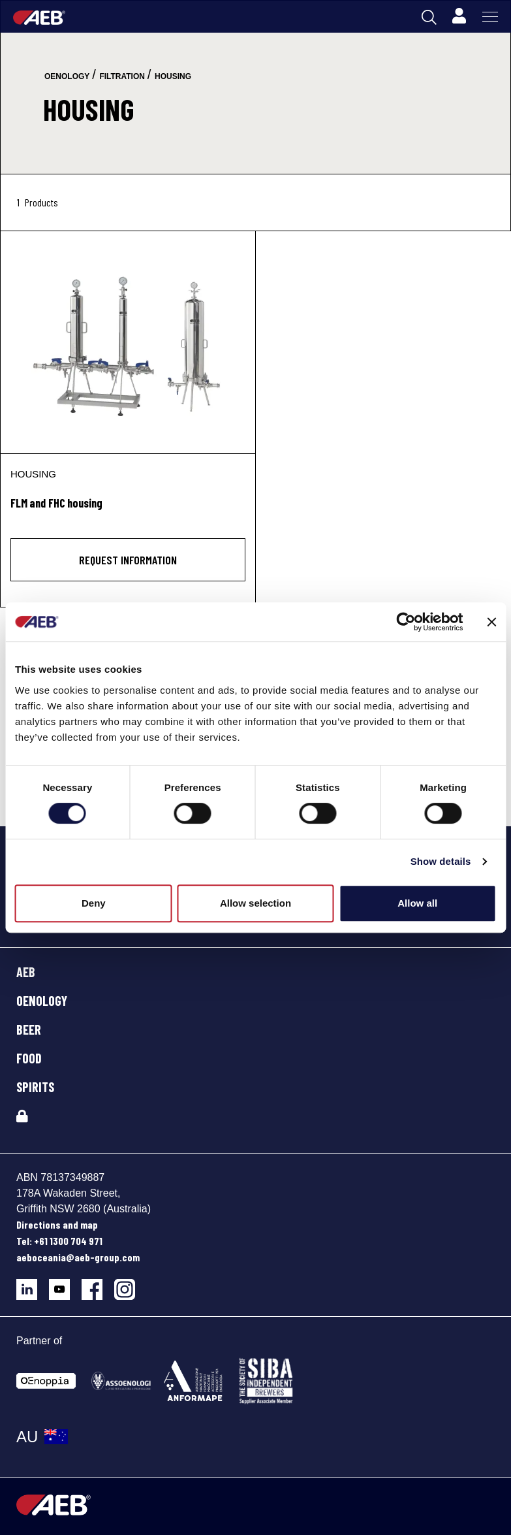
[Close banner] (491, 621)
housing (173, 76)
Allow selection (255, 903)
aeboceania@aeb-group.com (78, 1257)
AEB (25, 972)
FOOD (29, 1058)
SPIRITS (35, 1087)
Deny (94, 903)
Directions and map (57, 1224)
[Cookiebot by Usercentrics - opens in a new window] (405, 622)
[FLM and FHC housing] (128, 342)
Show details (440, 861)
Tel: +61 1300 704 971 (59, 1241)
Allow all (417, 903)
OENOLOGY (41, 1001)
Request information (128, 560)
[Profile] (459, 16)
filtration (122, 76)
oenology (66, 76)
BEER (28, 1029)
